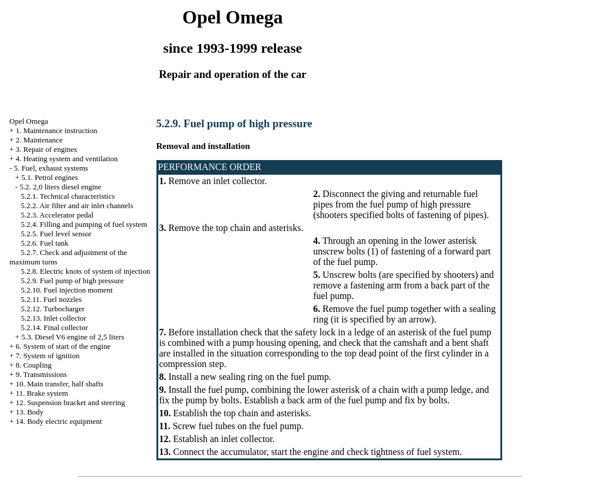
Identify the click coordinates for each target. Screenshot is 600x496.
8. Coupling (34, 365)
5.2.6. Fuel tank (45, 243)
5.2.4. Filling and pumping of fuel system (84, 224)
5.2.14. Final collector (54, 327)
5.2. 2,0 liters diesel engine (60, 186)
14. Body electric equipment (59, 421)
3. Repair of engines (46, 149)
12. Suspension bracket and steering (70, 402)
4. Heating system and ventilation (67, 158)
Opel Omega (28, 121)
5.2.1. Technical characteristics (68, 196)
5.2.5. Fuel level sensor (56, 233)
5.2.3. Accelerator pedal (57, 214)
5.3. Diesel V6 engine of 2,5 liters (72, 336)
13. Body (30, 411)
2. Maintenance (39, 139)
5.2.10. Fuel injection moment (67, 290)
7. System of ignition (48, 355)
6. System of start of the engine (63, 346)
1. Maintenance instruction (56, 130)
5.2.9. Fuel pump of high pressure (72, 280)
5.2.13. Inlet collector (54, 318)
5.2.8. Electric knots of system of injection (86, 271)
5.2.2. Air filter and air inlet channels (77, 205)
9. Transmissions (41, 374)
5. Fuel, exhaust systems (51, 168)
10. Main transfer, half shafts (60, 383)
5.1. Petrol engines (49, 177)
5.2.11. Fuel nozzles (51, 299)
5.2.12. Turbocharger (53, 308)
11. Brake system (42, 393)
